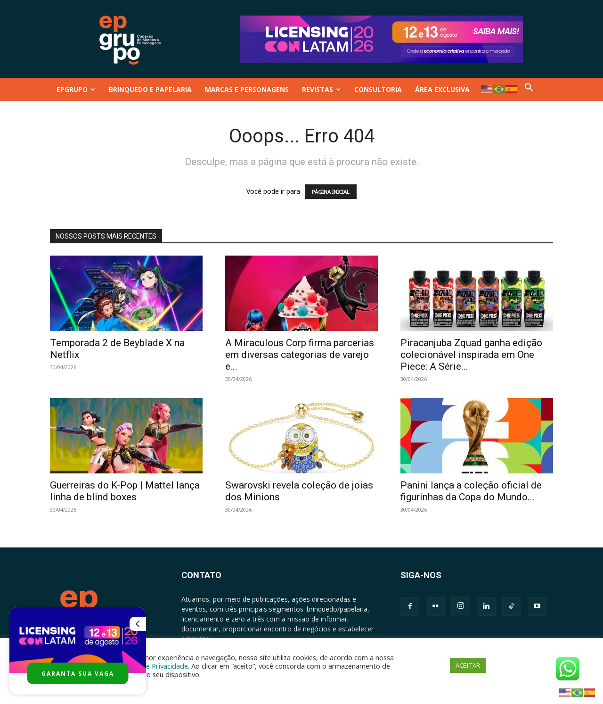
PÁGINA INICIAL (331, 191)
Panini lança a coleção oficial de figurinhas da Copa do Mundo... (471, 491)
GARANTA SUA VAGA (77, 674)
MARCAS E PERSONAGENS (247, 89)
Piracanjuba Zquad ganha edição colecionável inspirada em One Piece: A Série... (471, 354)
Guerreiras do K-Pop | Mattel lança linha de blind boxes (125, 491)
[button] (529, 89)
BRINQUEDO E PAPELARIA (150, 89)
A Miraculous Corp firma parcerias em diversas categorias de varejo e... (299, 354)
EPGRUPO (76, 89)
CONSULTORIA (378, 89)
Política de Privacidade (152, 666)
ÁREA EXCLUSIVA (442, 89)
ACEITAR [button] (468, 665)
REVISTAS (321, 89)
